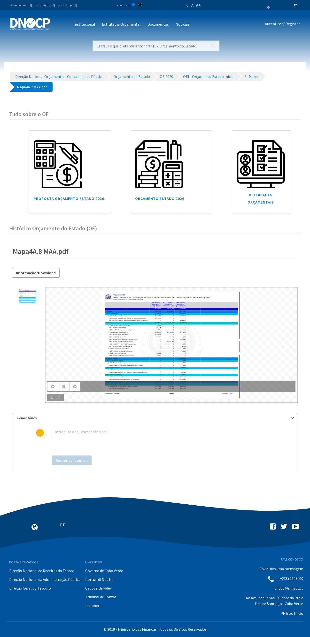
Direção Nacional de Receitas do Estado (41, 570)
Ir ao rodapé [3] (68, 5)
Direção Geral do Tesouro (30, 588)
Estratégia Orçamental (121, 24)
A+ (198, 5)
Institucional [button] (84, 24)
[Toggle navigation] (56, 24)
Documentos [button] (158, 24)
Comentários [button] (155, 418)
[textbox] (163, 440)
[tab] (155, 418)
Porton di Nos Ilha (100, 579)
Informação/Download (36, 272)
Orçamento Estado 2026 (159, 198)
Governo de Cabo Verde (104, 570)
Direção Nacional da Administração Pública (44, 579)
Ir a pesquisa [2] (45, 5)
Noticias (182, 24)
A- (187, 5)
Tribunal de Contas (100, 596)
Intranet (92, 605)
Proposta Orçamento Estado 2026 (69, 198)
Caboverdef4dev (98, 588)
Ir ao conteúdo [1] (21, 5)
